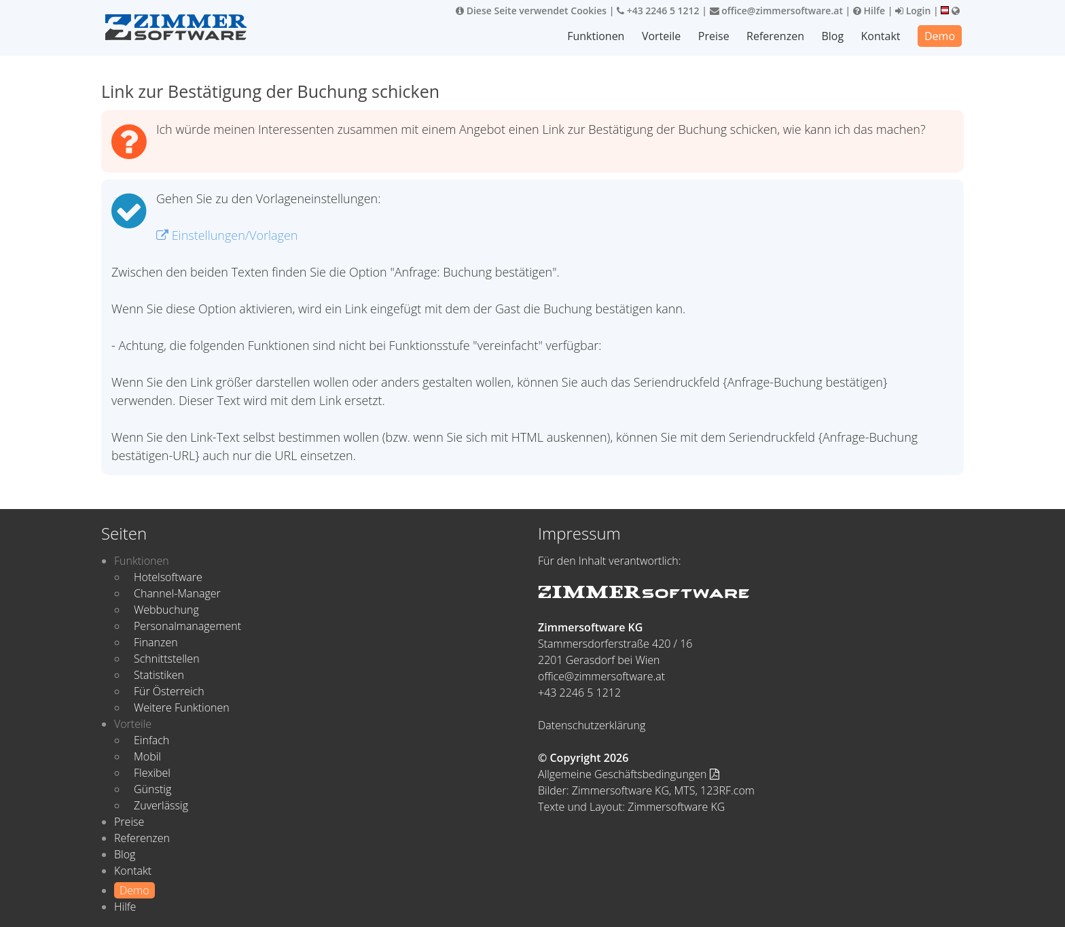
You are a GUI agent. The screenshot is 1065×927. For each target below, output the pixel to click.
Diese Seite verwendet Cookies (531, 10)
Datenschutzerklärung (591, 725)
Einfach (151, 740)
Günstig (152, 789)
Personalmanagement (187, 625)
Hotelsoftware (168, 577)
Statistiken (159, 674)
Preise (713, 36)
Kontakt (881, 36)
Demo (939, 36)
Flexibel (152, 772)
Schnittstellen (167, 658)
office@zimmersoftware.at (776, 10)
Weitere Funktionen (182, 707)
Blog (832, 36)
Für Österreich (169, 691)
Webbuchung (166, 609)
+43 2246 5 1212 (658, 10)
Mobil (147, 756)
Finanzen (156, 642)
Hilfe (869, 10)
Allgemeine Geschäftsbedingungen (628, 774)
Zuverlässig (161, 805)
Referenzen (775, 36)
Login (913, 10)
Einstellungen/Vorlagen (226, 235)
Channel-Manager (177, 593)
